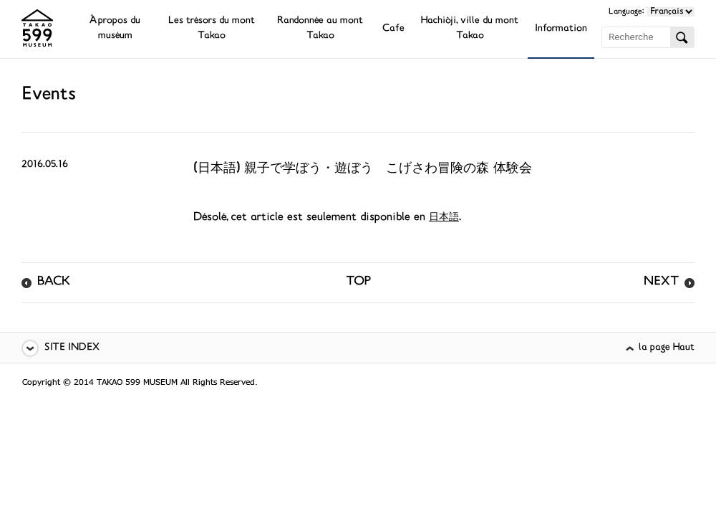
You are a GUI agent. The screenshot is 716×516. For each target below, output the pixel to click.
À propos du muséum (115, 28)
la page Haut (667, 348)
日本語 (444, 217)
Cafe (393, 29)
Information (561, 29)
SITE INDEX (72, 348)
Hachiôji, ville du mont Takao (469, 28)
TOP (358, 282)
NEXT (661, 282)
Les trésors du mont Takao (211, 28)
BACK (53, 282)
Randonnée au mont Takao (320, 28)
